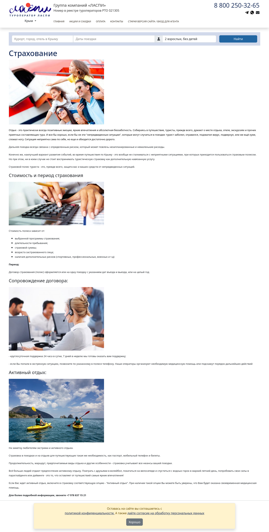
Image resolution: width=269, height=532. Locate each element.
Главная (59, 21)
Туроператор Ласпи (30, 15)
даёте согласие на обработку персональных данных (165, 513)
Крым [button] (29, 21)
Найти (238, 39)
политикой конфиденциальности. (89, 513)
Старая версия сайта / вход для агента (153, 21)
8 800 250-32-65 (236, 5)
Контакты (116, 21)
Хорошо (134, 522)
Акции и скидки (80, 21)
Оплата (100, 21)
